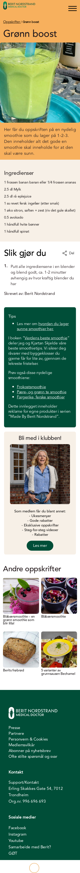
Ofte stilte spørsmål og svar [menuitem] (33, 756)
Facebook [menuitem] (17, 828)
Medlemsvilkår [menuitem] (22, 745)
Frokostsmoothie (31, 387)
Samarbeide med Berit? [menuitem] (30, 847)
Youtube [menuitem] (16, 840)
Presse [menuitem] (14, 728)
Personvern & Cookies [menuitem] (28, 739)
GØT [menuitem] (13, 853)
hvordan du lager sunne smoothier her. (43, 326)
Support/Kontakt (24, 782)
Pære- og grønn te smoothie (42, 392)
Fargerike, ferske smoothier (41, 397)
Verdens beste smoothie (46, 338)
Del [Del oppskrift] (68, 253)
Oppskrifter (12, 21)
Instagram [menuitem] (17, 834)
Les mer (40, 545)
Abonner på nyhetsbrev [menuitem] (30, 751)
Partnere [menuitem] (16, 733)
